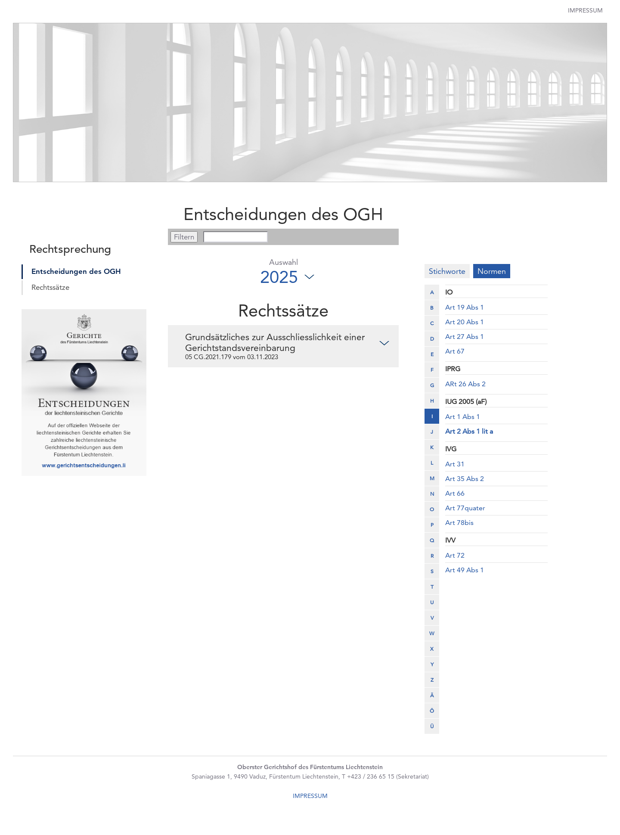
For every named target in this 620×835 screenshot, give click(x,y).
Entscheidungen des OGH (76, 271)
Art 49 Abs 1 (464, 570)
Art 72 (455, 555)
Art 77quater (465, 508)
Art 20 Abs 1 (464, 322)
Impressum (585, 10)
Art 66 (455, 493)
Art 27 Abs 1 (464, 336)
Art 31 (455, 464)
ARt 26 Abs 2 (465, 384)
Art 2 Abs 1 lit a (469, 431)
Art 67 (455, 351)
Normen (491, 271)
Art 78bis (459, 522)
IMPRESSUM (310, 796)
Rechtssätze (50, 287)
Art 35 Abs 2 (464, 479)
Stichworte (447, 271)
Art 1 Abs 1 (462, 417)
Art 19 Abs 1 (464, 307)
